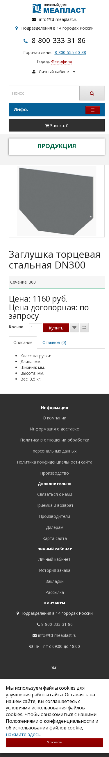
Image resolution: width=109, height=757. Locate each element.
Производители (54, 516)
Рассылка (54, 592)
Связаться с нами (54, 494)
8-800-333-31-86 (59, 40)
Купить (56, 328)
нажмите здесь (23, 734)
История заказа (54, 570)
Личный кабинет (54, 559)
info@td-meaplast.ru (58, 19)
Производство (54, 473)
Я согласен (54, 742)
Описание (23, 342)
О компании (54, 418)
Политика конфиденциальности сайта (54, 462)
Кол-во (16, 326)
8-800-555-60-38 (70, 52)
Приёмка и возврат (54, 505)
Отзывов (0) (54, 342)
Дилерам (54, 527)
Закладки (55, 581)
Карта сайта (54, 538)
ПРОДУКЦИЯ (56, 146)
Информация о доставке (54, 429)
